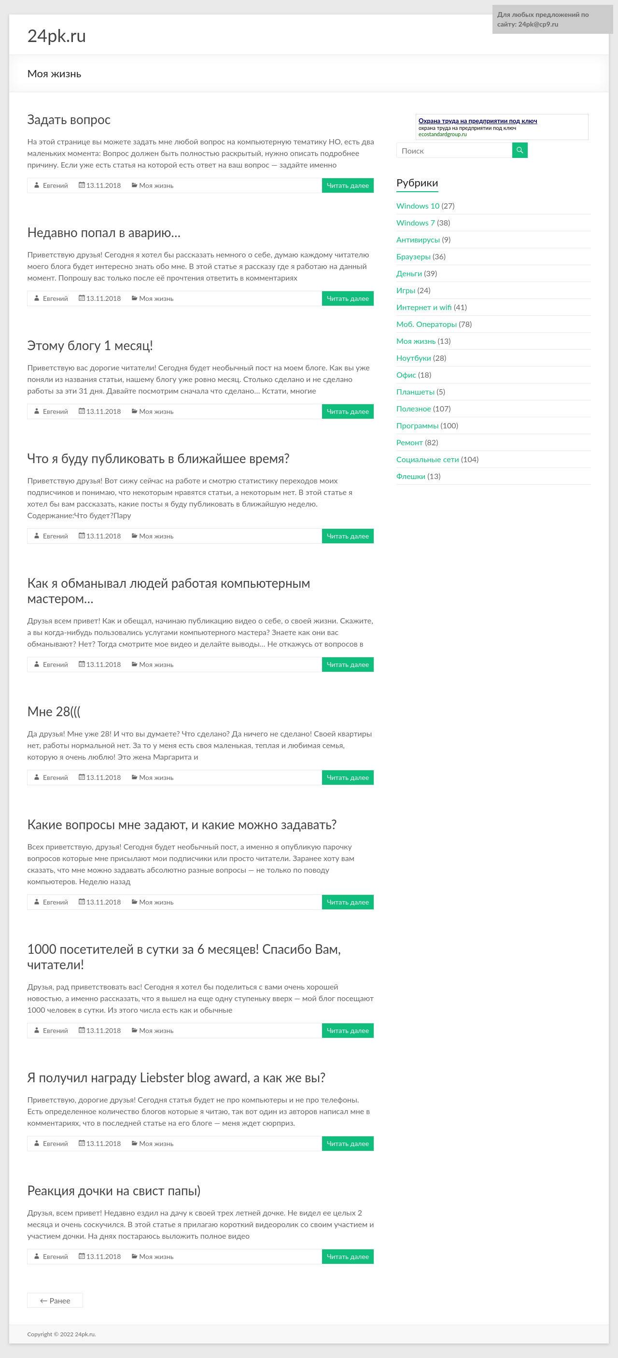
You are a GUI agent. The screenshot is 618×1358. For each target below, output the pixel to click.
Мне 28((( (53, 711)
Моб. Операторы (426, 323)
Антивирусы (418, 239)
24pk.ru (56, 35)
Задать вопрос (69, 119)
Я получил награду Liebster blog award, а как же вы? (176, 1077)
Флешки (410, 476)
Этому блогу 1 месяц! (90, 345)
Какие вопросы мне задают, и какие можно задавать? (182, 824)
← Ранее (55, 1300)
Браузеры (413, 256)
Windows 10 (417, 205)
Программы (417, 425)
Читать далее (348, 185)
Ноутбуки (413, 357)
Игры (405, 290)
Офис (406, 374)
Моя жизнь (156, 185)
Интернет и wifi (424, 306)
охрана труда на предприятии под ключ (467, 128)
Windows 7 (415, 222)
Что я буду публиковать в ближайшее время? (158, 458)
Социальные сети (427, 459)
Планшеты (415, 391)
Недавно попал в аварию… (104, 232)
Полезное (413, 408)
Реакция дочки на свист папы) (113, 1190)
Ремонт (409, 442)
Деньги (409, 273)
